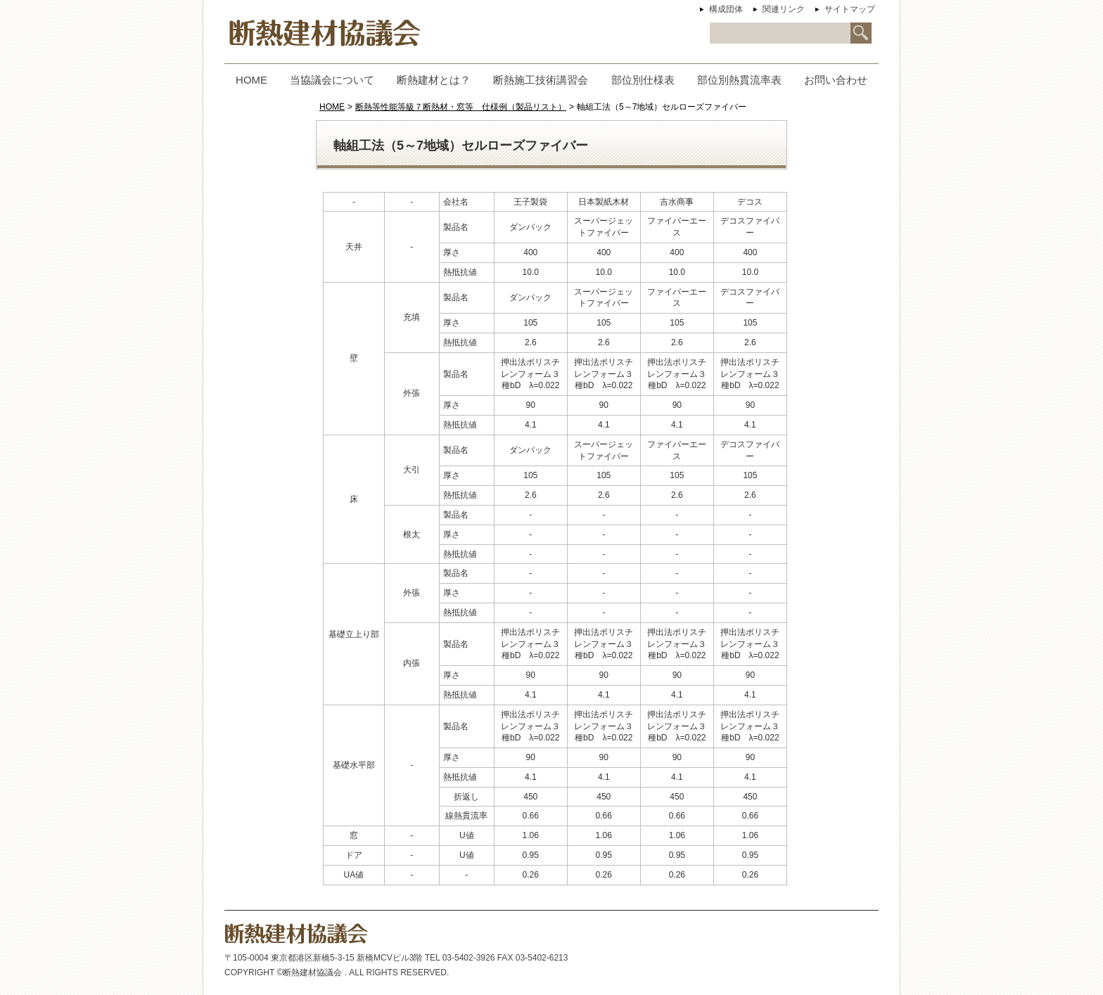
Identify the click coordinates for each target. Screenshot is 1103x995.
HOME (332, 107)
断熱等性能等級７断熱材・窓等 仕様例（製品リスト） (460, 107)
